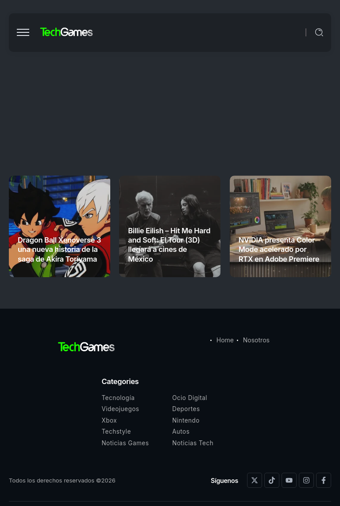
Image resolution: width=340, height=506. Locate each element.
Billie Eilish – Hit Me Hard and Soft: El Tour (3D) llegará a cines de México (169, 244)
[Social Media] (254, 480)
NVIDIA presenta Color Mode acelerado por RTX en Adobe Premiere (279, 249)
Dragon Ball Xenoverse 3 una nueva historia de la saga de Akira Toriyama (59, 249)
